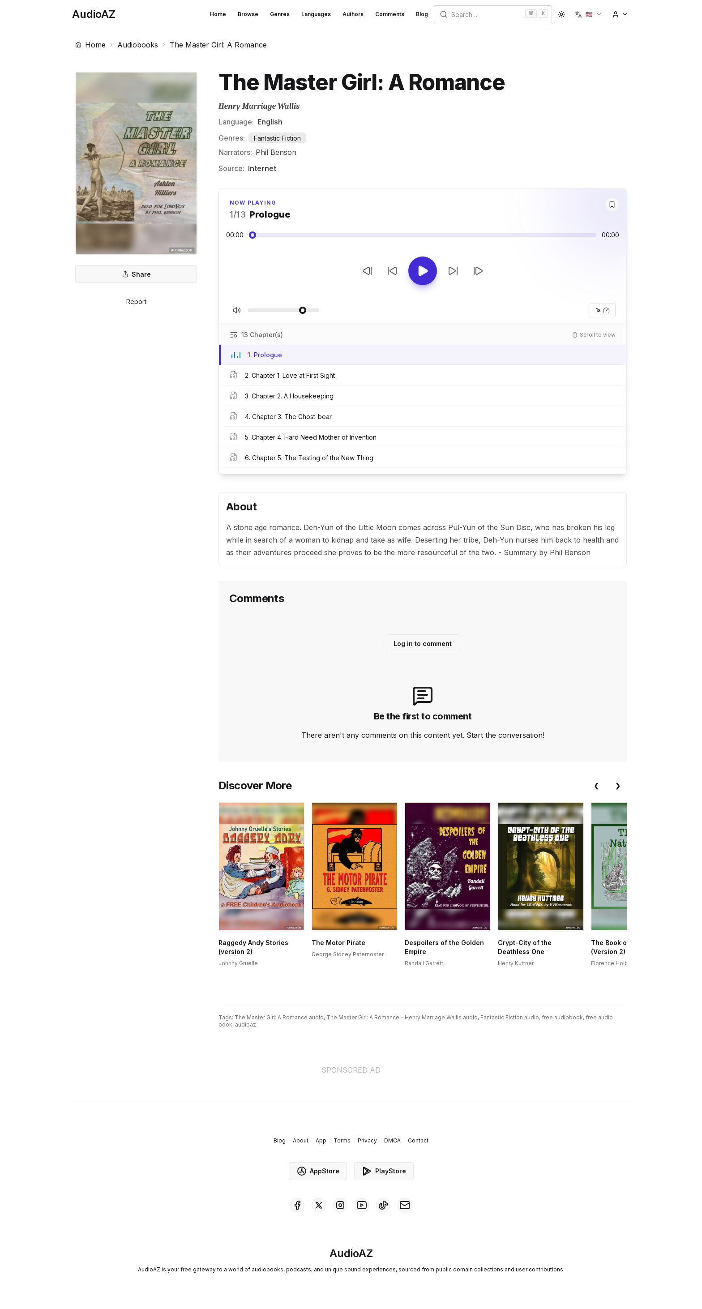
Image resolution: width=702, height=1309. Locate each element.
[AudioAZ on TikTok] (383, 1205)
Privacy (367, 1140)
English (270, 121)
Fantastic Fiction (277, 138)
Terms (342, 1140)
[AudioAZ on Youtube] (362, 1205)
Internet (262, 168)
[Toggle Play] (422, 271)
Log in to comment (423, 643)
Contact (418, 1140)
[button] (588, 14)
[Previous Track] (367, 271)
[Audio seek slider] (422, 235)
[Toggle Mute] (237, 310)
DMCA (392, 1140)
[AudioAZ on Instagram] (340, 1205)
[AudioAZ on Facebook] (297, 1205)
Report (136, 301)
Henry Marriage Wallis (259, 106)
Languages (316, 14)
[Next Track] (478, 271)
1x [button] (602, 310)
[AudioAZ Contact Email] (405, 1205)
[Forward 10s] (453, 271)
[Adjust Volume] (283, 310)
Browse (248, 14)
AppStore (317, 1171)
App (321, 1140)
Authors (353, 14)
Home (218, 14)
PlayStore (384, 1171)
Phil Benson (276, 152)
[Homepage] (94, 14)
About (300, 1140)
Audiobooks (137, 44)
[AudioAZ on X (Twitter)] (319, 1205)
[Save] (612, 204)
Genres (280, 14)
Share (136, 274)
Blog (422, 14)
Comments (389, 14)
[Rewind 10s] (392, 271)
